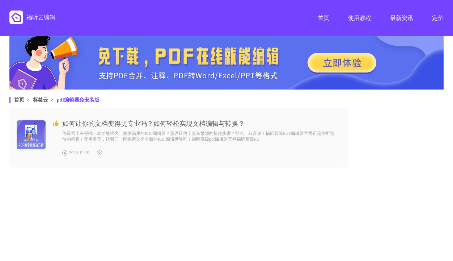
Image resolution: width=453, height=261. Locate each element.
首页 (19, 100)
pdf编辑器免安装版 (78, 100)
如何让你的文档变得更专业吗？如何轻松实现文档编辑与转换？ (153, 123)
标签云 (40, 100)
